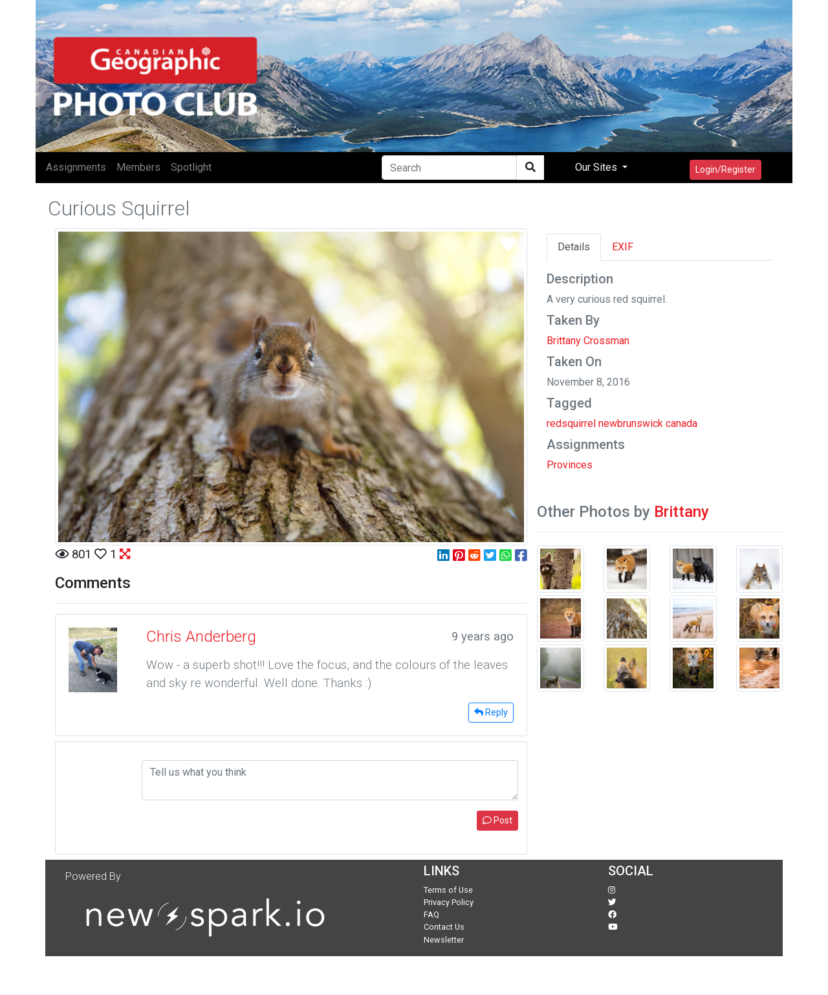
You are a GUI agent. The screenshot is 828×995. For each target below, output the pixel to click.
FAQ (431, 914)
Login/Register (725, 169)
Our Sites (597, 167)
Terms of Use (448, 890)
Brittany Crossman (588, 340)
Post (497, 820)
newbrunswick (630, 423)
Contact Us (444, 927)
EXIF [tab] (622, 247)
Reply (491, 712)
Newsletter (444, 940)
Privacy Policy (449, 902)
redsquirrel (571, 423)
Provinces (570, 465)
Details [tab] (574, 247)
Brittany (681, 512)
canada (681, 423)
